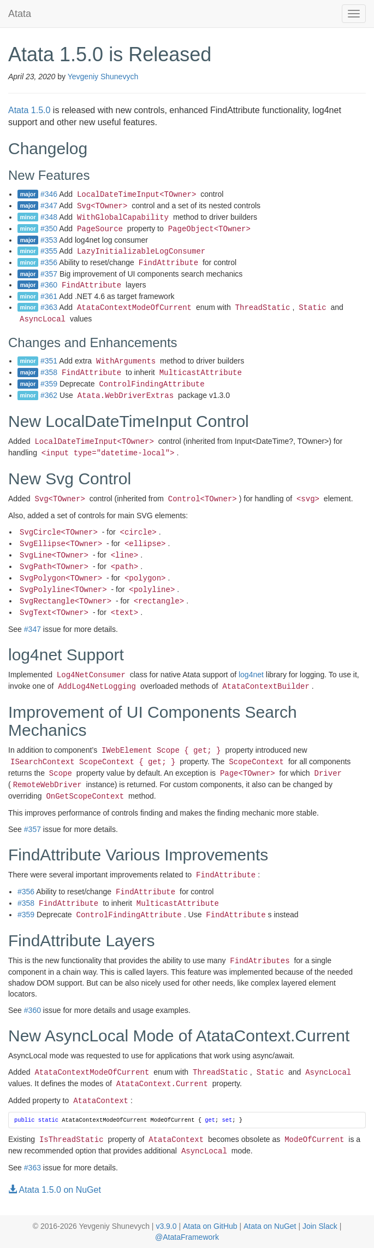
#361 (48, 296)
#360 (48, 284)
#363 (48, 307)
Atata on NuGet (270, 1226)
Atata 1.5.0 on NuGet (54, 1189)
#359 (48, 383)
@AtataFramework (187, 1237)
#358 (48, 372)
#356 (48, 262)
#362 (48, 395)
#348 (48, 217)
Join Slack (319, 1226)
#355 (48, 251)
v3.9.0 (166, 1226)
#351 (48, 360)
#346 (48, 194)
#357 (48, 273)
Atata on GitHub (210, 1226)
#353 (48, 240)
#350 (48, 228)
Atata (19, 13)
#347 (48, 205)
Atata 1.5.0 (29, 110)
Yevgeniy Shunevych (103, 76)
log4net (251, 674)
